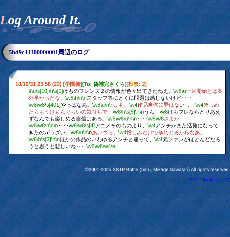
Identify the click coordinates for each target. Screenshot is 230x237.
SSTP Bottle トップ (209, 179)
